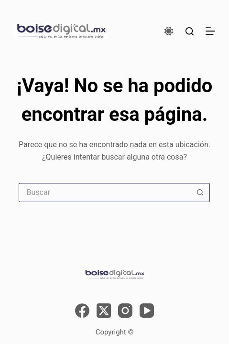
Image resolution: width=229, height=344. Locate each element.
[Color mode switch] (169, 31)
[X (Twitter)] (104, 310)
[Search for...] (105, 192)
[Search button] (200, 192)
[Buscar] (189, 31)
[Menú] (210, 31)
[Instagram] (125, 310)
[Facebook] (82, 310)
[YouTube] (147, 310)
